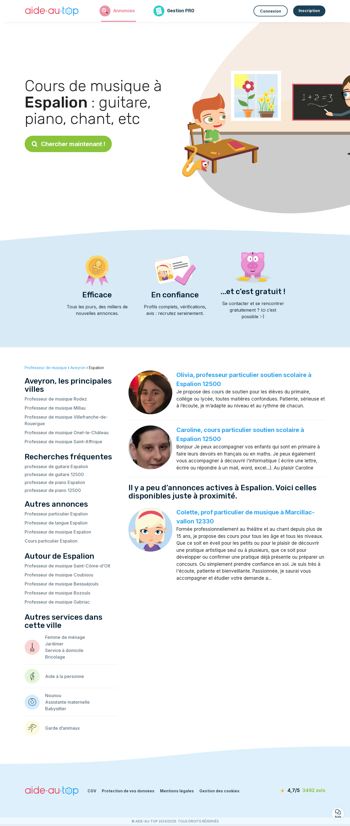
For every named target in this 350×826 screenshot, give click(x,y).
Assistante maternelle (67, 702)
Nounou (53, 695)
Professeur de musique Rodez (56, 399)
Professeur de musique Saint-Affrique (63, 441)
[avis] (293, 790)
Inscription (309, 10)
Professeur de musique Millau (55, 408)
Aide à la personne (64, 676)
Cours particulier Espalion (51, 541)
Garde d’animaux (62, 728)
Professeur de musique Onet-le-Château (67, 432)
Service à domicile (64, 650)
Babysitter (55, 708)
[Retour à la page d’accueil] (52, 11)
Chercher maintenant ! (68, 143)
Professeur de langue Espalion (56, 523)
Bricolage (55, 657)
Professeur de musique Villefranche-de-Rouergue (66, 420)
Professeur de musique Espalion (58, 532)
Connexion (270, 11)
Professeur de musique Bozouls (57, 593)
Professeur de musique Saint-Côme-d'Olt (67, 566)
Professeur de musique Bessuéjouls (61, 584)
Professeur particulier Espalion (56, 514)
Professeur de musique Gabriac (57, 602)
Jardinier (54, 644)
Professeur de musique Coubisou (59, 575)
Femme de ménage (65, 637)
